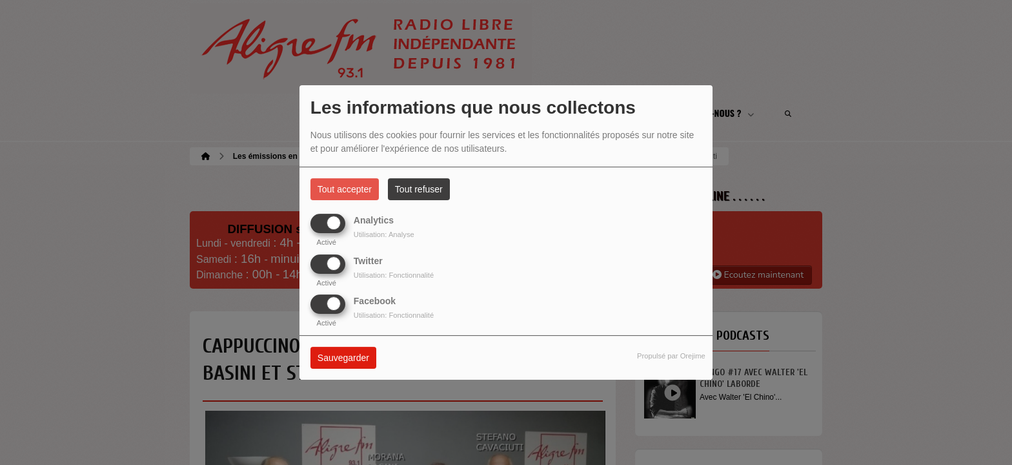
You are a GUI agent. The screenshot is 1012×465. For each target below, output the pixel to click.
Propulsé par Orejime (671, 356)
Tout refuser (419, 189)
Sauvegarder (343, 358)
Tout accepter (345, 189)
